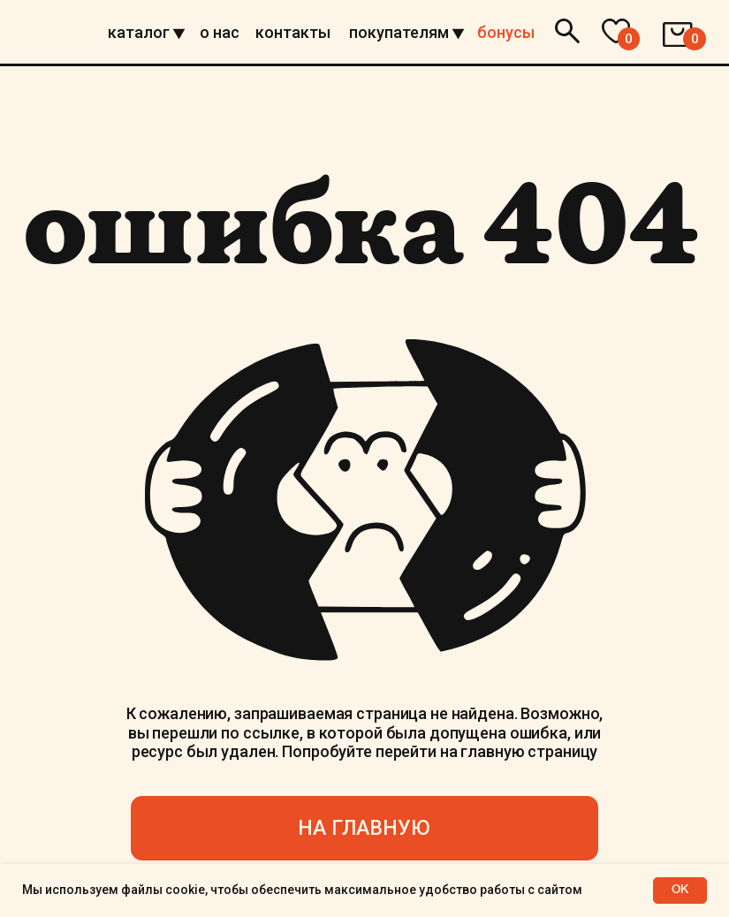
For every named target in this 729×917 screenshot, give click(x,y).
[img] (49, 32)
